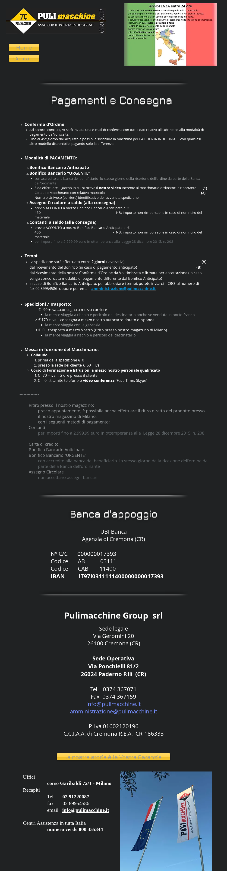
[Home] (24, 47)
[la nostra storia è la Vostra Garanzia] (113, 756)
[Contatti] (24, 58)
